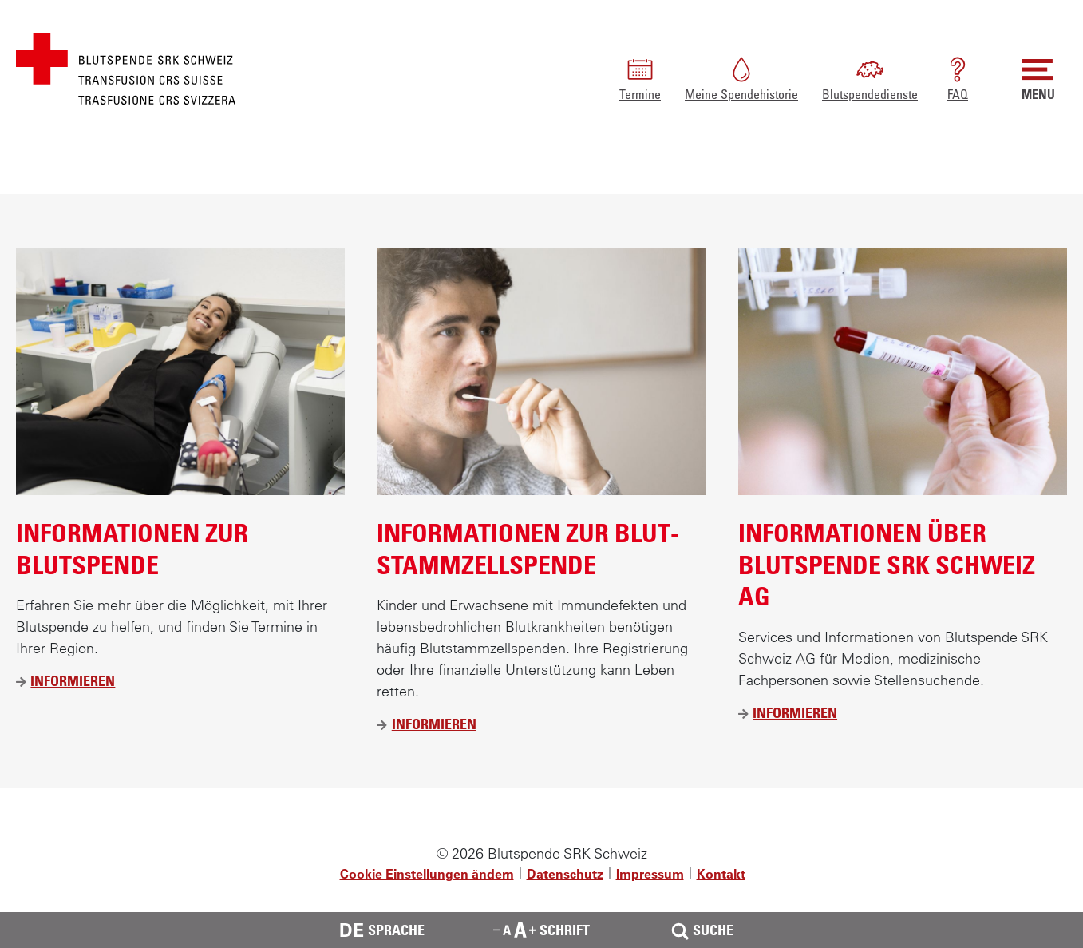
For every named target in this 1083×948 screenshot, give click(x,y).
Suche (701, 930)
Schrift (541, 929)
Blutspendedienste (870, 78)
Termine (640, 78)
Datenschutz (565, 874)
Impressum (650, 874)
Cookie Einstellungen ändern (427, 874)
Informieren (72, 681)
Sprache (382, 930)
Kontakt (721, 874)
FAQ (958, 78)
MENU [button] (1038, 78)
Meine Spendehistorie (741, 78)
